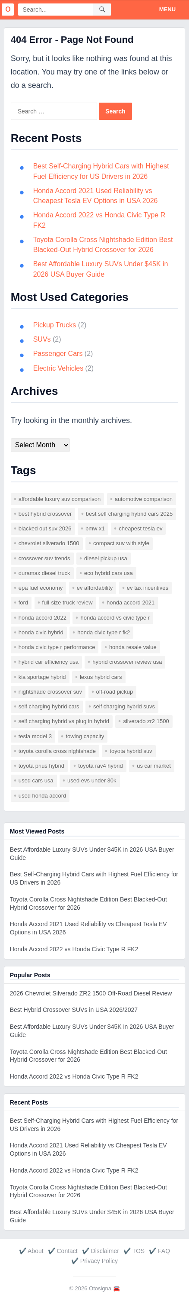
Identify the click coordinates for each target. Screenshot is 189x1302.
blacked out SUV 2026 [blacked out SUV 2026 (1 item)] (45, 528)
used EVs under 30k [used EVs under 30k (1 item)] (91, 780)
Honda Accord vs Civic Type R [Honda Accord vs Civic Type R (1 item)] (114, 617)
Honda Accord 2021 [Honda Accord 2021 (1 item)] (130, 602)
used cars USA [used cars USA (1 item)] (36, 780)
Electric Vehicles (58, 368)
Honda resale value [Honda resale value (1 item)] (133, 647)
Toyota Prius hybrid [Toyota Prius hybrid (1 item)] (41, 765)
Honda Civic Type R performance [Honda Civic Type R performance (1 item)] (57, 647)
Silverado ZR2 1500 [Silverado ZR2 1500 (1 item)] (146, 721)
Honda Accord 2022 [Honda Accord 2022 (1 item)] (42, 617)
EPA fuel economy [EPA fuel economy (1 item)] (41, 588)
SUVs (42, 339)
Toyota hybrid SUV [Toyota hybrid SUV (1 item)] (131, 751)
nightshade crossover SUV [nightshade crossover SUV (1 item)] (50, 691)
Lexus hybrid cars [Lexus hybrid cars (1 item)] (101, 677)
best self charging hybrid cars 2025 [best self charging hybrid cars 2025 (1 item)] (129, 513)
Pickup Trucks (54, 325)
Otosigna (100, 1288)
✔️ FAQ (159, 1250)
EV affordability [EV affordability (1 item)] (95, 588)
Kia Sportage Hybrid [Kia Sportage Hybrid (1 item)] (42, 677)
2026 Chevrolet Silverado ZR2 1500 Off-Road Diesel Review (91, 993)
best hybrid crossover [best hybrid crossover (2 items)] (45, 513)
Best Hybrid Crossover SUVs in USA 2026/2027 (74, 1009)
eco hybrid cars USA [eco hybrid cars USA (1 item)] (108, 573)
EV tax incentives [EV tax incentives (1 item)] (147, 588)
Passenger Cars (58, 353)
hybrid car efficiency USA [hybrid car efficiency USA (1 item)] (49, 662)
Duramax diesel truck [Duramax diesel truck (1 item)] (44, 573)
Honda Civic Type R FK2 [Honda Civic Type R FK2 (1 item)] (103, 632)
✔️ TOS (134, 1250)
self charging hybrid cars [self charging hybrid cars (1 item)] (49, 706)
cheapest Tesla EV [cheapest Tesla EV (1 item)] (140, 528)
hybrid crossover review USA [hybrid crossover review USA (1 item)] (127, 662)
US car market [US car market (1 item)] (154, 765)
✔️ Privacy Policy (94, 1260)
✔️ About (31, 1250)
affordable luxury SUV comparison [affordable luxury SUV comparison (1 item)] (60, 499)
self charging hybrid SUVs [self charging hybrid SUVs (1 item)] (124, 706)
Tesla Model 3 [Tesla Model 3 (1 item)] (35, 736)
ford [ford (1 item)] (23, 602)
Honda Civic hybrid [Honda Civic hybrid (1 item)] (41, 632)
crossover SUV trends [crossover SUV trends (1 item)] (44, 558)
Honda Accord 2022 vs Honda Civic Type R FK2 (74, 949)
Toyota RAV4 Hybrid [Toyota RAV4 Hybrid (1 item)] (100, 765)
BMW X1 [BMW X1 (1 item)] (95, 528)
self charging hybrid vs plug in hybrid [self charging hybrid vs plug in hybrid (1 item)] (64, 721)
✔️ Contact (63, 1250)
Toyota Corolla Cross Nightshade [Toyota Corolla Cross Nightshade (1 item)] (57, 751)
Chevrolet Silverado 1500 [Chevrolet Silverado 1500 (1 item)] (49, 543)
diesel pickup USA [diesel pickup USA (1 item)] (105, 558)
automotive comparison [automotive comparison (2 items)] (144, 499)
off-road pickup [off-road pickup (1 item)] (114, 691)
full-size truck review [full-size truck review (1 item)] (67, 602)
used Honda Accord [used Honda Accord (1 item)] (42, 795)
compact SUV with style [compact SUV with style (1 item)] (121, 543)
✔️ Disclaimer (100, 1250)
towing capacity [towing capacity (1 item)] (85, 736)
